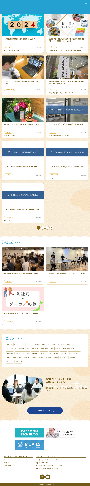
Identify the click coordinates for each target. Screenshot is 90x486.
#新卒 (43, 344)
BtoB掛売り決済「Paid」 (46, 463)
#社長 (17, 50)
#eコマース (63, 353)
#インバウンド (72, 50)
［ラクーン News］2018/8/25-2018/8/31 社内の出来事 (66, 167)
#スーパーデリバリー (74, 353)
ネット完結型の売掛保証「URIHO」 (49, 469)
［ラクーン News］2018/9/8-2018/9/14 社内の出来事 (66, 124)
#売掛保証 (48, 357)
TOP (5, 460)
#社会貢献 (9, 344)
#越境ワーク (44, 353)
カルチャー (8, 47)
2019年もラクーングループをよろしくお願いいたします (21, 124)
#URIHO (56, 357)
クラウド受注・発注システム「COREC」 (50, 466)
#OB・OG (57, 348)
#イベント (74, 93)
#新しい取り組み (53, 93)
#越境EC (79, 50)
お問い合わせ (7, 466)
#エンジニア (7, 221)
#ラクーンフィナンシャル (33, 344)
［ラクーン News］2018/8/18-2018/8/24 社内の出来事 (21, 209)
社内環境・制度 (9, 89)
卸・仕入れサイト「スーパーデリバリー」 (51, 460)
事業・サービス (54, 47)
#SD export (52, 50)
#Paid (14, 357)
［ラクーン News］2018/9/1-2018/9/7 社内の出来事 (21, 167)
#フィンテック (64, 357)
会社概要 (6, 463)
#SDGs (8, 357)
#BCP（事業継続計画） (69, 348)
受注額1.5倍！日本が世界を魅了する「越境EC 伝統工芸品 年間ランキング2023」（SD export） (66, 40)
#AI (52, 348)
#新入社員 (72, 357)
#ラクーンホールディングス (22, 353)
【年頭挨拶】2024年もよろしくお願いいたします (19, 39)
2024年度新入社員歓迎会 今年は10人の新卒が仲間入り (21, 273)
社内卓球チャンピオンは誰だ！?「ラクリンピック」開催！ (67, 273)
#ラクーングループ (9, 50)
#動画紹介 (69, 344)
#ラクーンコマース (61, 50)
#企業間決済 (10, 353)
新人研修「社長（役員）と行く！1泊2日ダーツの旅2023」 (22, 313)
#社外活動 (21, 348)
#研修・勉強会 (57, 135)
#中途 (28, 348)
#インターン (65, 135)
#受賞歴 (41, 357)
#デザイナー (10, 362)
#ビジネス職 (61, 344)
